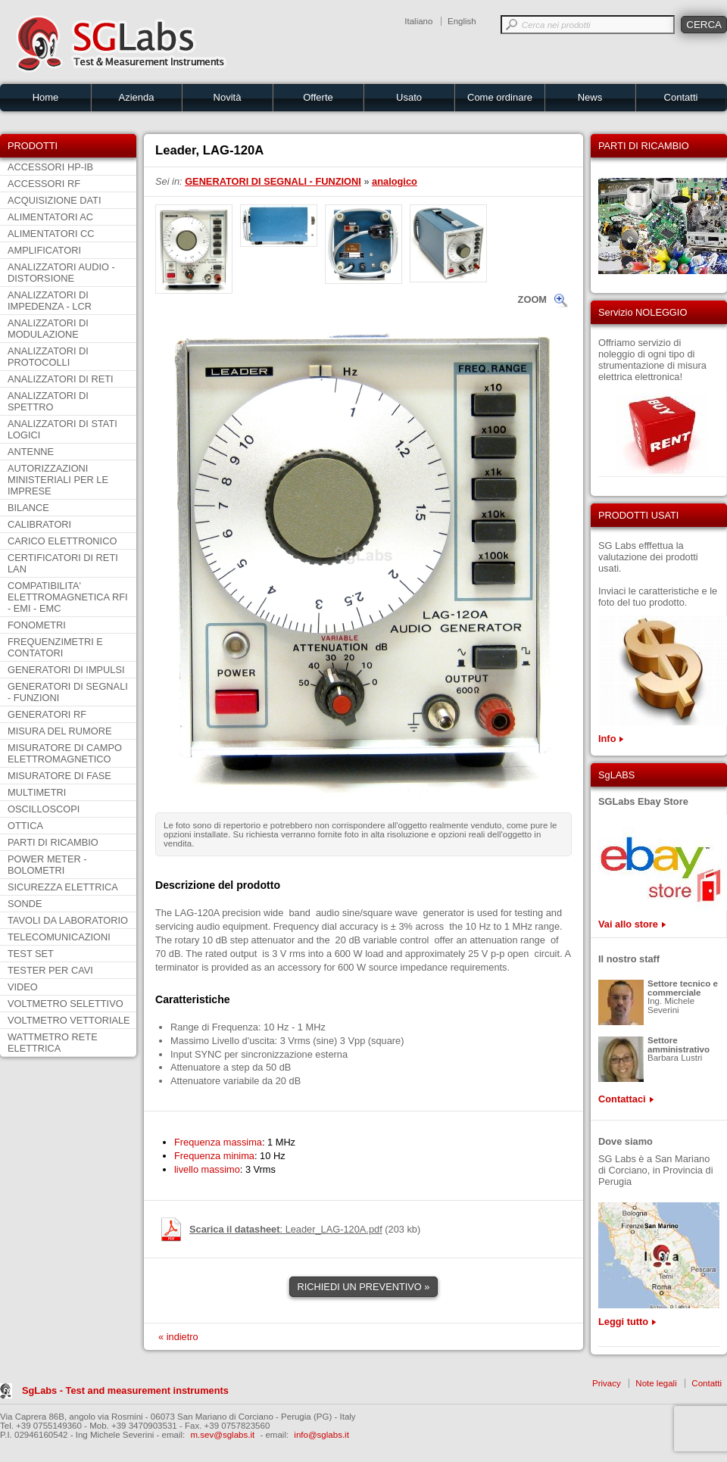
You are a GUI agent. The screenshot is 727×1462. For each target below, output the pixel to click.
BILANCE (28, 507)
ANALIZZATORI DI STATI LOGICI (62, 429)
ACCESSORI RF (44, 183)
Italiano (418, 21)
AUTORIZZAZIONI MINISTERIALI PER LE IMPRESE (58, 480)
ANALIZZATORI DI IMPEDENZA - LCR (50, 300)
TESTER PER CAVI (50, 970)
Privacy (606, 1383)
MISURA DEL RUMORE (59, 731)
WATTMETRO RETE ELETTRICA (53, 1042)
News (590, 97)
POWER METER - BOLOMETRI (47, 864)
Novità (228, 97)
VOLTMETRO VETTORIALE (69, 1020)
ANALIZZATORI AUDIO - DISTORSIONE (61, 272)
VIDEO (23, 987)
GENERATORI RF (47, 714)
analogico (394, 181)
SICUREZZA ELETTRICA (63, 887)
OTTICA (25, 825)
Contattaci (622, 1099)
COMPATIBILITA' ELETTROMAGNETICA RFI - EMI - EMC (68, 597)
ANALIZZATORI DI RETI (61, 379)
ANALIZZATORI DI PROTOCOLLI (48, 356)
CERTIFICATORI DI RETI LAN (63, 563)
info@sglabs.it (321, 1434)
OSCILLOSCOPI (44, 809)
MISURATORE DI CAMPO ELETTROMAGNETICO (65, 753)
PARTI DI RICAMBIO (53, 842)
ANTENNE (31, 451)
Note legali (655, 1383)
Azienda (136, 97)
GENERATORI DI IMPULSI (66, 669)
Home (46, 97)
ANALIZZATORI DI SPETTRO (48, 401)
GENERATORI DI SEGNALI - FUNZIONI (68, 692)
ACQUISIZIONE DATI (54, 200)
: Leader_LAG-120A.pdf (285, 1229)
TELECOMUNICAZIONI (59, 937)
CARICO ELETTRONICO (62, 541)
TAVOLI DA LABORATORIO (68, 920)
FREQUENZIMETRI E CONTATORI (55, 647)
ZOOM (532, 299)
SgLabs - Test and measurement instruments (125, 1390)
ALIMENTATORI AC (50, 217)
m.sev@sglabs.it (223, 1434)
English (462, 21)
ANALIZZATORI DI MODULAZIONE (48, 328)
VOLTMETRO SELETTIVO (65, 1003)
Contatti (681, 97)
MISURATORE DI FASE (59, 775)
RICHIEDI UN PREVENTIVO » (364, 1286)
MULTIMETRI (37, 792)
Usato (409, 97)
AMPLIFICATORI (44, 250)
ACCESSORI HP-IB (50, 167)
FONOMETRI (37, 625)
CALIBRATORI (39, 524)
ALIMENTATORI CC (51, 233)
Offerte (318, 97)
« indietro (178, 1336)
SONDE (25, 903)
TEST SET (31, 953)
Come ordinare (499, 97)
